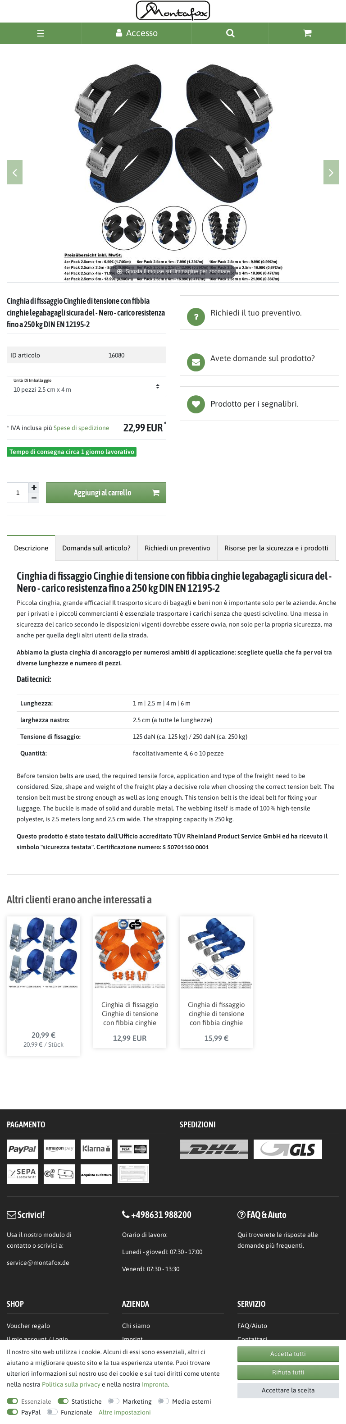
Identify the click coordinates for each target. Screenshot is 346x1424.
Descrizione (31, 548)
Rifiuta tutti (288, 1372)
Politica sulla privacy (71, 1384)
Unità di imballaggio (32, 380)
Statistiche (87, 1401)
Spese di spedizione (80, 427)
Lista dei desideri (259, 404)
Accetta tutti (288, 1353)
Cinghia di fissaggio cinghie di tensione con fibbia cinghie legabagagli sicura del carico (216, 1015)
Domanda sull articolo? (96, 548)
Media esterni (191, 1401)
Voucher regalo (28, 1326)
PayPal (31, 1412)
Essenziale (36, 1401)
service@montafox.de (38, 1264)
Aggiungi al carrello (117, 493)
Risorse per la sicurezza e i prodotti (276, 548)
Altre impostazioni (125, 1412)
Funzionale (76, 1412)
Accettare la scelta (288, 1390)
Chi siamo (136, 1326)
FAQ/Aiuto (252, 1326)
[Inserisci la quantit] (17, 492)
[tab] (259, 312)
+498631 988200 (161, 1215)
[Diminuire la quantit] (33, 498)
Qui (242, 1236)
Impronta (155, 1384)
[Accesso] (136, 33)
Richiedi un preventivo (177, 548)
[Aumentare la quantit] (33, 487)
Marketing (137, 1401)
